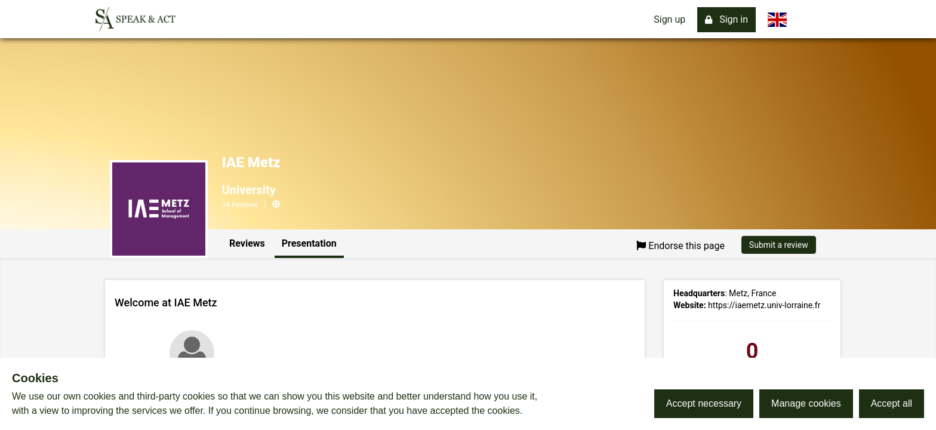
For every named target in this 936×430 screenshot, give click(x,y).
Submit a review (778, 245)
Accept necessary (703, 403)
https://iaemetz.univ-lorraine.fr (764, 305)
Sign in (726, 19)
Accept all (891, 403)
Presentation (309, 243)
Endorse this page (680, 245)
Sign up (669, 19)
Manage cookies (806, 403)
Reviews (247, 243)
